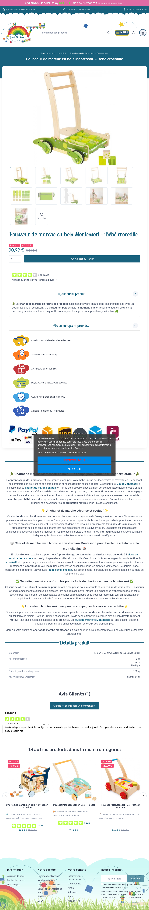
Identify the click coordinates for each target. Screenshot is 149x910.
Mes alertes (74, 900)
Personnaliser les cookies (73, 452)
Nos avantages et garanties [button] (95, 325)
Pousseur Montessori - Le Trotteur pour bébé (120, 806)
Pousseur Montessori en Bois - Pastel (74, 805)
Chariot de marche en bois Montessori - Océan (27, 806)
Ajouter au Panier (82, 258)
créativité (11, 562)
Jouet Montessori (48, 53)
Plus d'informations (48, 452)
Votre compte (77, 869)
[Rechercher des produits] (75, 32)
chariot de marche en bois (40, 487)
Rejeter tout (74, 460)
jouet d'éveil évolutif (60, 569)
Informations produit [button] (98, 294)
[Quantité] (15, 258)
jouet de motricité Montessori (92, 619)
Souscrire (136, 878)
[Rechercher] (108, 32)
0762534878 (28, 9)
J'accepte (74, 469)
